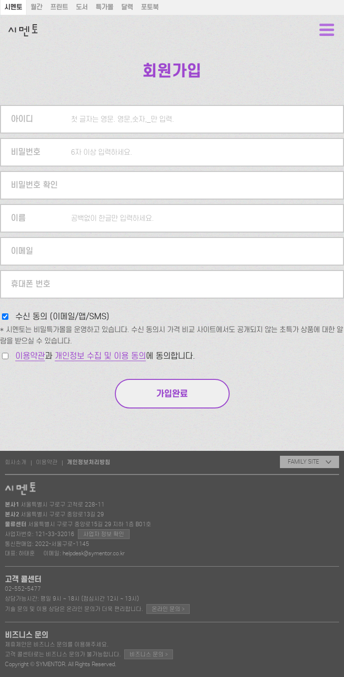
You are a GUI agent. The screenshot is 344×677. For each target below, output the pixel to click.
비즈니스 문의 (149, 654)
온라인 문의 (168, 609)
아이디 (22, 119)
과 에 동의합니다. (105, 356)
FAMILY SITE (309, 461)
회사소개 (16, 462)
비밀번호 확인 (34, 185)
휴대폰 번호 (30, 284)
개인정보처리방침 (88, 462)
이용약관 (30, 356)
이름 (18, 218)
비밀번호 (25, 152)
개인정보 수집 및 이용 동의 (100, 356)
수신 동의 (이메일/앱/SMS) (62, 316)
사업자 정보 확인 (103, 534)
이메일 (22, 251)
